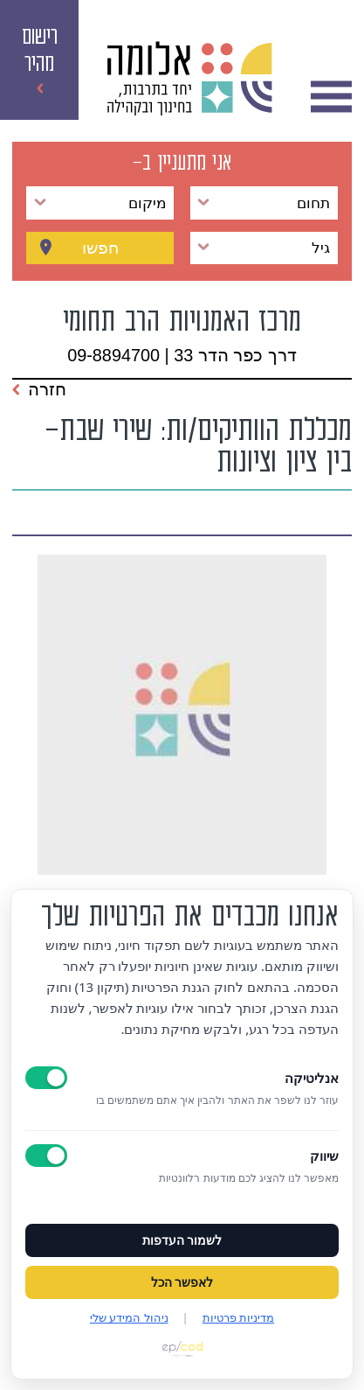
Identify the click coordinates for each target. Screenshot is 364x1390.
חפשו (100, 247)
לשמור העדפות (182, 1240)
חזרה (39, 389)
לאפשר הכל (182, 1282)
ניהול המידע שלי (129, 1317)
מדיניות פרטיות (238, 1317)
